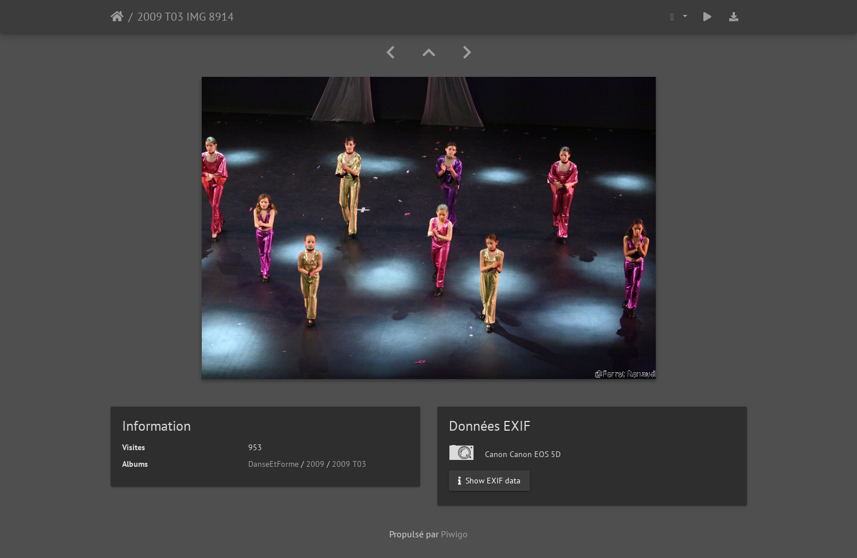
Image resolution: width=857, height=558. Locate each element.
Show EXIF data (489, 480)
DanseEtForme (273, 464)
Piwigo (454, 534)
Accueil (117, 16)
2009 (315, 464)
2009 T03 (349, 464)
